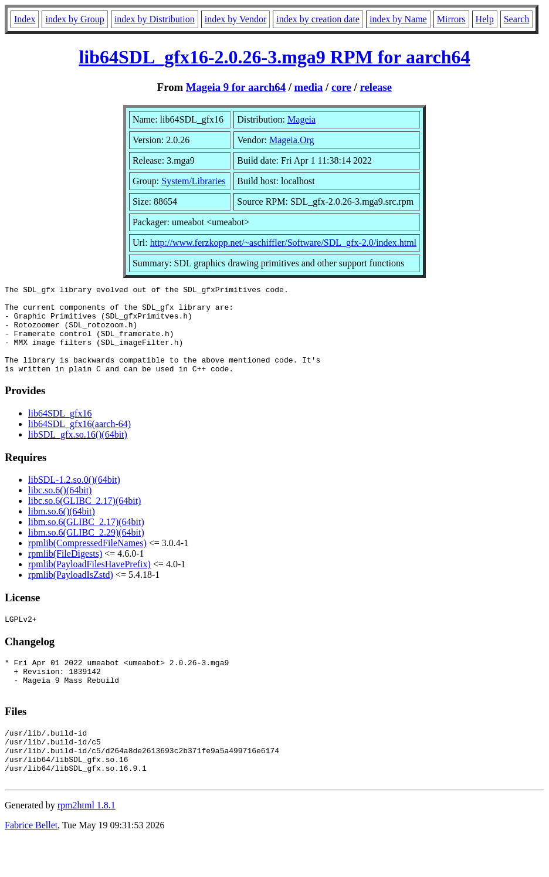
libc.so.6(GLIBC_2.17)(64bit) (84, 518)
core (341, 87)
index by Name (398, 19)
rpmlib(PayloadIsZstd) (70, 592)
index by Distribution (154, 19)
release (376, 87)
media (308, 87)
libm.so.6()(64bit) (61, 529)
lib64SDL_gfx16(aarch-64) (79, 441)
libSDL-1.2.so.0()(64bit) (74, 497)
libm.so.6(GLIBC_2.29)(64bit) (86, 550)
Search (517, 19)
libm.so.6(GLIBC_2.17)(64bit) (86, 539)
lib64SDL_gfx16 (60, 431)
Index (24, 19)
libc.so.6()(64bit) (60, 508)
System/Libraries (193, 181)
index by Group (74, 19)
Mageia (301, 119)
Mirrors (451, 19)
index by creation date (318, 19)
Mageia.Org (291, 140)
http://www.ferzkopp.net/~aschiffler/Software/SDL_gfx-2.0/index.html (283, 243)
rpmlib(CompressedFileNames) (87, 561)
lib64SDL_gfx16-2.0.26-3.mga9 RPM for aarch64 (274, 56)
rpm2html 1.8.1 (86, 842)
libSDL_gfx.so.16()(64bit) (77, 452)
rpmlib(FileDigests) (65, 571)
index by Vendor (235, 19)
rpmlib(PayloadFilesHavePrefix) (89, 582)
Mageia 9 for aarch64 (236, 87)
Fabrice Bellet (31, 862)
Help (485, 19)
